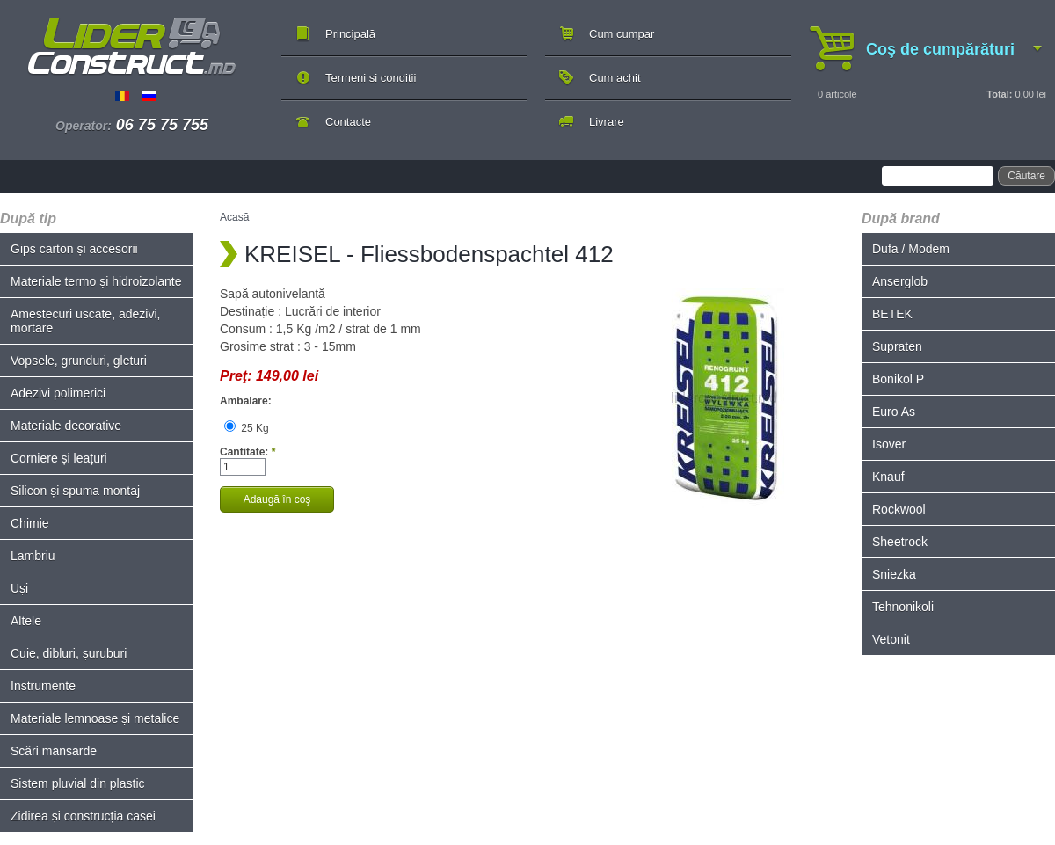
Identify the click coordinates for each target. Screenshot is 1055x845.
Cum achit (615, 77)
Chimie (30, 523)
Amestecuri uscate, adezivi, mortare (85, 321)
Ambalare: (246, 401)
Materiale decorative (66, 426)
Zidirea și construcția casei (83, 816)
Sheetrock (900, 542)
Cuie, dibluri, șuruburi (69, 653)
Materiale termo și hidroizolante (96, 281)
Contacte (348, 121)
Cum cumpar (621, 33)
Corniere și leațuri (59, 458)
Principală (350, 33)
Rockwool (899, 509)
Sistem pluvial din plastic (78, 783)
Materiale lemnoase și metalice (95, 718)
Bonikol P (898, 379)
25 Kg (246, 428)
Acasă (234, 217)
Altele (26, 621)
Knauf (888, 477)
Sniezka (894, 574)
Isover (889, 444)
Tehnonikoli (903, 607)
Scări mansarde (54, 751)
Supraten (897, 346)
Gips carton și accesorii (74, 249)
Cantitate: (247, 452)
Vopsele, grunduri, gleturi (79, 360)
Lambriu (33, 556)
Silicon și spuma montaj (75, 491)
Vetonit (891, 639)
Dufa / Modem (911, 249)
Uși (19, 588)
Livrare (606, 121)
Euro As (893, 411)
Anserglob (900, 281)
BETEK (892, 314)
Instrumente (43, 686)
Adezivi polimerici (58, 393)
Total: (999, 94)
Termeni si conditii (370, 77)
